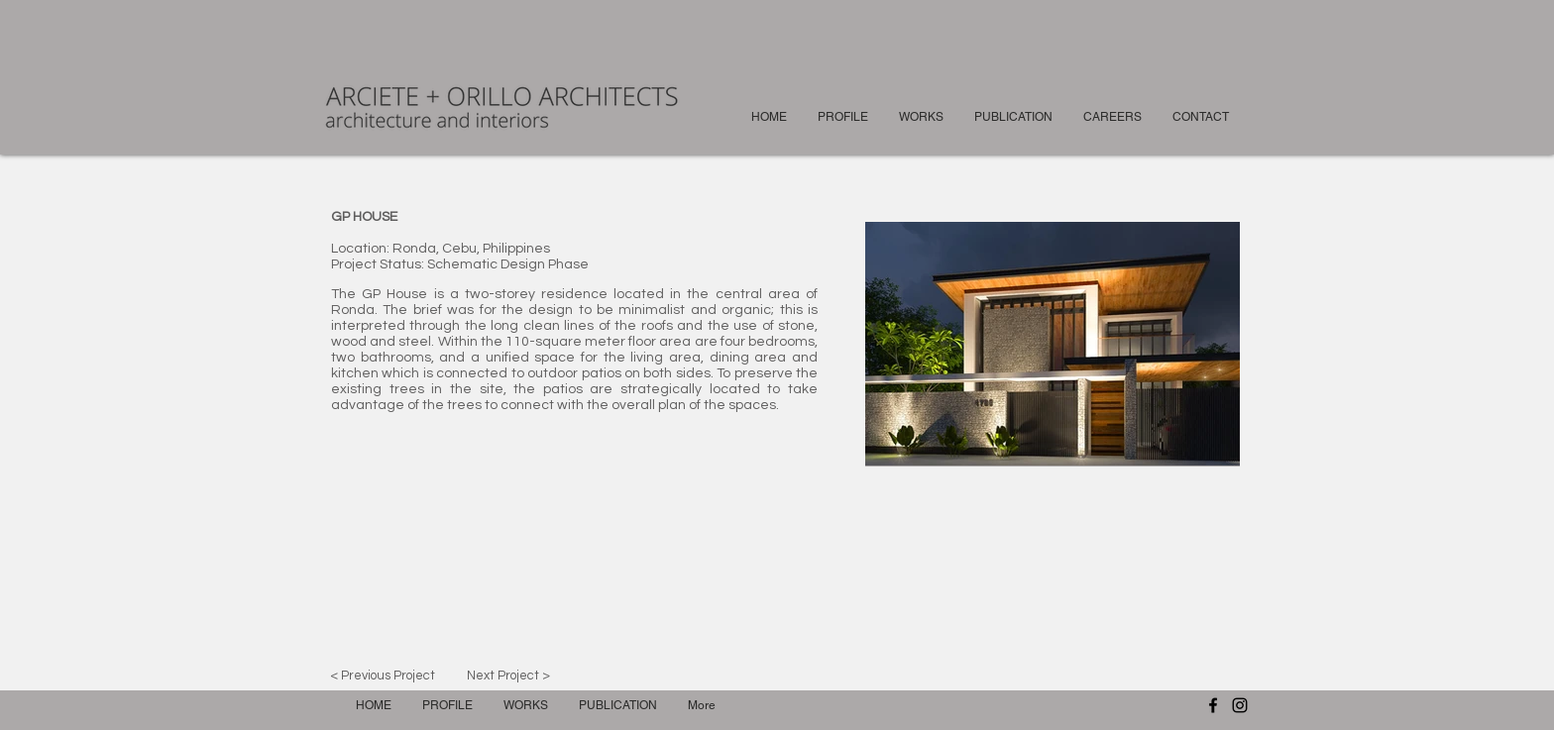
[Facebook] (1213, 705)
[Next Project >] (508, 675)
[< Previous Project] (382, 675)
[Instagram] (1240, 705)
